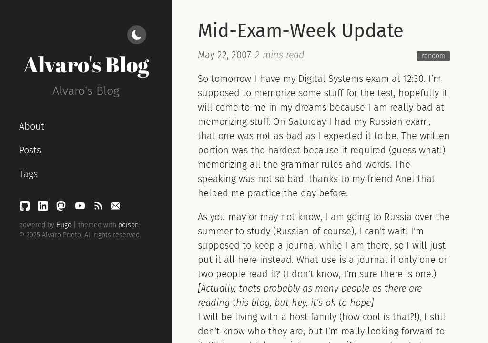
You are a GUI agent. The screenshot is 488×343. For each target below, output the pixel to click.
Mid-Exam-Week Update (301, 31)
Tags (28, 174)
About (31, 126)
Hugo (63, 225)
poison (128, 225)
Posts (30, 150)
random (433, 56)
